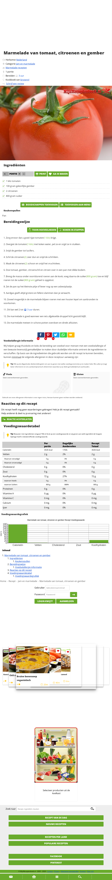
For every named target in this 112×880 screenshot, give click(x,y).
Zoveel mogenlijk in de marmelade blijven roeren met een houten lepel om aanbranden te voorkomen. (51, 301)
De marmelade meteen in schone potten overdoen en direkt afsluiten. (42, 322)
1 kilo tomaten (13, 181)
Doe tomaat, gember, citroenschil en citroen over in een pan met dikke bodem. (46, 269)
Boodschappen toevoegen (39, 204)
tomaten (42, 237)
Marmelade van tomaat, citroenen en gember (27, 555)
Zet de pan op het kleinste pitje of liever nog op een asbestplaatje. (39, 286)
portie (10, 71)
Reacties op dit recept (21, 570)
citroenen (20, 257)
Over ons (90, 871)
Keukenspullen (22, 561)
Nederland (21, 59)
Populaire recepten (56, 843)
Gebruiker (40, 587)
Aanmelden (67, 601)
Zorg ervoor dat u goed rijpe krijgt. (31, 237)
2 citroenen (12, 191)
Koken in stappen (71, 229)
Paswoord (40, 594)
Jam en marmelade (25, 63)
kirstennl (24, 79)
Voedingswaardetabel (21, 573)
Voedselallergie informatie (28, 567)
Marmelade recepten (16, 67)
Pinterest (56, 862)
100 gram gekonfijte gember (20, 186)
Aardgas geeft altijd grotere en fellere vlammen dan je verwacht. (38, 293)
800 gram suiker (14, 195)
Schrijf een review (15, 83)
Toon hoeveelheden (42, 229)
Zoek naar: (11, 808)
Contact (50, 871)
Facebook (56, 856)
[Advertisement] (56, 28)
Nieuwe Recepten (56, 824)
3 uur (28, 309)
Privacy (56, 871)
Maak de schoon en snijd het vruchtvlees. (33, 263)
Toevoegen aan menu (75, 204)
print (40, 173)
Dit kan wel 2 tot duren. (23, 309)
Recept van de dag (56, 817)
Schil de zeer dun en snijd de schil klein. (32, 257)
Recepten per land (56, 837)
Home (3, 581)
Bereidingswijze (18, 564)
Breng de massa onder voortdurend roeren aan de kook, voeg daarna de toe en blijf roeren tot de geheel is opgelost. (56, 278)
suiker (88, 276)
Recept (12, 581)
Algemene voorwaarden (70, 871)
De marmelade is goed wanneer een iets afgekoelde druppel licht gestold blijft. (46, 316)
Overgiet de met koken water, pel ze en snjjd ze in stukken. (43, 244)
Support (83, 871)
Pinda (7, 374)
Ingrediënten (16, 558)
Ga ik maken (58, 173)
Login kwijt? (45, 601)
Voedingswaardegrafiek (27, 576)
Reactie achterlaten (17, 419)
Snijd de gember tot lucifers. (20, 250)
